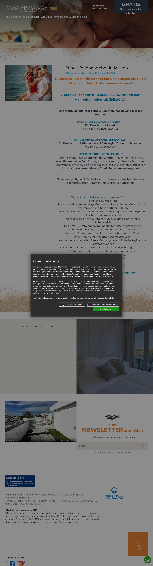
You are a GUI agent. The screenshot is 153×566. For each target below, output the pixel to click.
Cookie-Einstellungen (72, 305)
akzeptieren (106, 309)
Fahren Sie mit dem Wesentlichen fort (102, 305)
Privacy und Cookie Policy (105, 298)
